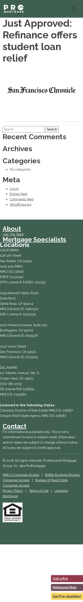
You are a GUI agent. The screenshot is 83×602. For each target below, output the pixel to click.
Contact (14, 426)
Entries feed (18, 194)
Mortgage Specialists (34, 239)
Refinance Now (65, 587)
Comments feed (21, 199)
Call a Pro (60, 578)
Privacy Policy (13, 491)
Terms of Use (38, 491)
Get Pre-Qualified (67, 596)
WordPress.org (20, 204)
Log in (14, 188)
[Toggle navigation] (74, 8)
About (12, 228)
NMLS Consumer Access (21, 475)
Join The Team (13, 234)
